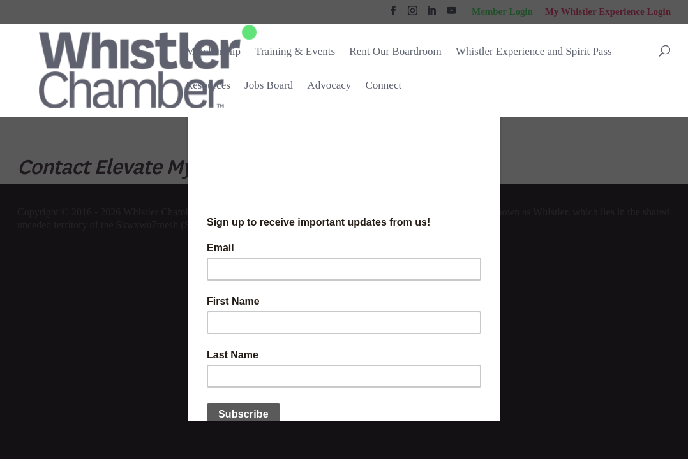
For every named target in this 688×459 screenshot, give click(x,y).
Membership (213, 51)
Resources (208, 85)
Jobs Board (268, 86)
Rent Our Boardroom (395, 52)
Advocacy (329, 85)
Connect (384, 85)
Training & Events (295, 51)
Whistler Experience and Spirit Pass (534, 51)
